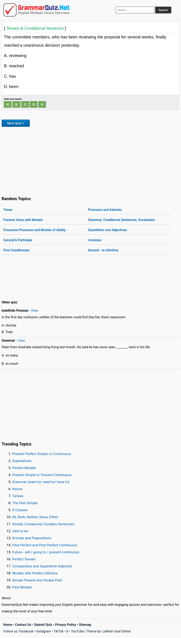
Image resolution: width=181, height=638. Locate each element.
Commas (94, 240)
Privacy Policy (65, 625)
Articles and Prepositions (31, 538)
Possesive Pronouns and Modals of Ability (34, 230)
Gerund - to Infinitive (103, 250)
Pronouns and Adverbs (105, 210)
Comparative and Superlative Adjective (42, 566)
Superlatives (21, 461)
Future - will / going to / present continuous (45, 552)
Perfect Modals (24, 468)
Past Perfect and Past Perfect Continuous (44, 545)
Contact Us (23, 625)
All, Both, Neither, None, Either (35, 517)
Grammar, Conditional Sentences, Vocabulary (121, 220)
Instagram (43, 631)
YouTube (77, 631)
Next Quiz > (15, 123)
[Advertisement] (90, 161)
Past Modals (22, 587)
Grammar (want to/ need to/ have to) (40, 482)
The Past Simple (25, 503)
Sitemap (85, 625)
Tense (7, 210)
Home (7, 625)
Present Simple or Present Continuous (41, 475)
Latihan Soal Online (116, 631)
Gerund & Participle (17, 240)
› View (33, 310)
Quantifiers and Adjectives (107, 230)
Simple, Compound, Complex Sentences (43, 524)
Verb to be (20, 531)
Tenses (17, 496)
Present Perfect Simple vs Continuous (41, 454)
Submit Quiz (43, 625)
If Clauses (20, 510)
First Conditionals (16, 250)
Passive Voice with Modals (23, 220)
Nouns (17, 489)
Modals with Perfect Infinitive (34, 573)
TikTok (59, 631)
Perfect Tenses (24, 559)
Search (163, 10)
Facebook (26, 631)
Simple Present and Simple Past (37, 580)
